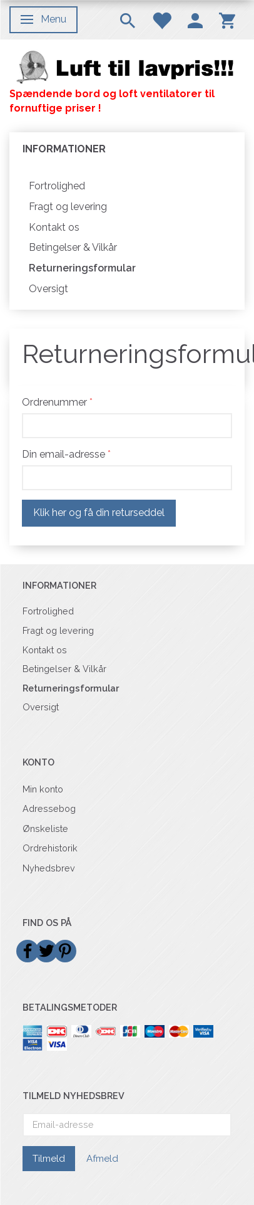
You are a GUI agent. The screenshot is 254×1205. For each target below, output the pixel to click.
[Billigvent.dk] (127, 67)
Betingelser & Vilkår (73, 247)
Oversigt (48, 289)
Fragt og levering (68, 207)
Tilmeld (49, 1158)
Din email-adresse (63, 454)
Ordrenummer (54, 402)
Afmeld (102, 1158)
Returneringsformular (82, 268)
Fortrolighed (57, 186)
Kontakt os (54, 227)
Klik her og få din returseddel (99, 512)
